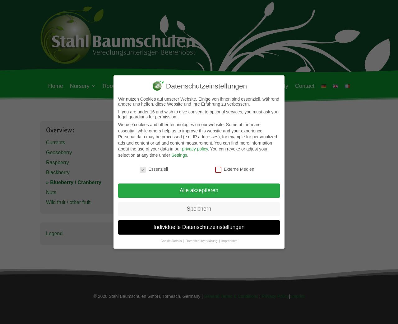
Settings (179, 154)
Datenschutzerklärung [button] (202, 240)
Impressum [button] (229, 240)
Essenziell (154, 168)
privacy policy (195, 148)
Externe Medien (234, 168)
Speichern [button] (199, 208)
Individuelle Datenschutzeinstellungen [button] (199, 226)
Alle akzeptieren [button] (199, 190)
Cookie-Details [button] (171, 240)
